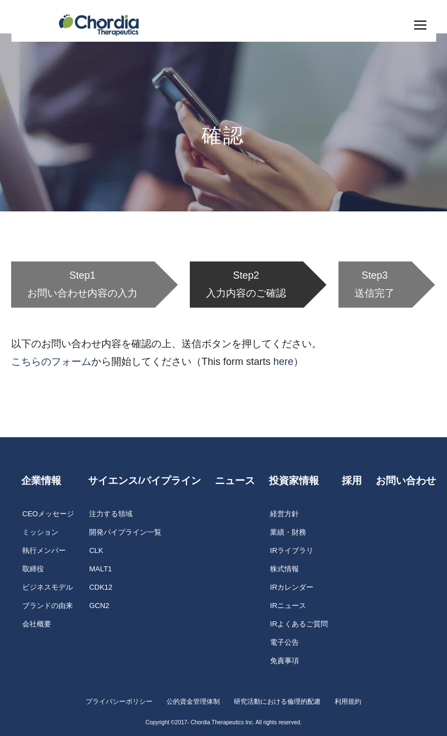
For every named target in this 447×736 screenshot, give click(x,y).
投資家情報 (294, 480)
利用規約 (348, 701)
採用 (352, 480)
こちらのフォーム (51, 361)
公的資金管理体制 (193, 701)
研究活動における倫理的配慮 (277, 701)
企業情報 (41, 480)
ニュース (235, 480)
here (283, 361)
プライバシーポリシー (119, 701)
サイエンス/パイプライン (144, 480)
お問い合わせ (406, 480)
